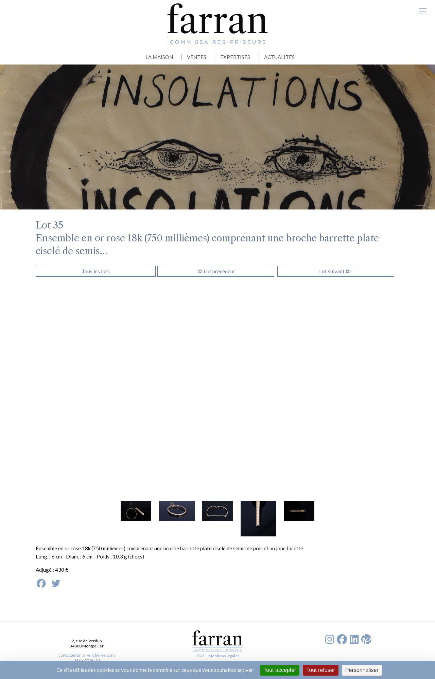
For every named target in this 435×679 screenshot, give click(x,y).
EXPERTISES (235, 57)
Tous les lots (96, 271)
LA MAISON (159, 57)
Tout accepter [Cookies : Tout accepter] (279, 670)
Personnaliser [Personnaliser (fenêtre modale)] (362, 670)
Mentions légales (224, 655)
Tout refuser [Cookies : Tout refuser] (320, 670)
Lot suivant (335, 271)
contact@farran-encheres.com (86, 655)
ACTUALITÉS (279, 57)
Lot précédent (215, 271)
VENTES (196, 57)
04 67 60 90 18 (86, 660)
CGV (199, 655)
